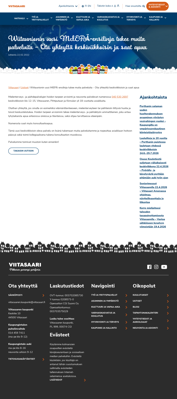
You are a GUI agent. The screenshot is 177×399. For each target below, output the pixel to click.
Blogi (136, 307)
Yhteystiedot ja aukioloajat (142, 320)
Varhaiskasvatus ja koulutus (108, 18)
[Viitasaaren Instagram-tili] (156, 267)
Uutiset (24, 87)
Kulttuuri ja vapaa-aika (83, 18)
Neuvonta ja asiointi (145, 328)
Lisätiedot (56, 380)
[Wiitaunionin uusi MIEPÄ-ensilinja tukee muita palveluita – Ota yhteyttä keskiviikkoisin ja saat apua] (16, 6)
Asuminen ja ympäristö (62, 18)
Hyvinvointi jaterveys (134, 18)
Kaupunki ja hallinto (156, 18)
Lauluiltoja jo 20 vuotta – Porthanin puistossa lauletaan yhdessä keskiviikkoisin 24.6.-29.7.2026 (153, 146)
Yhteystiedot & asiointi (157, 6)
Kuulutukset (140, 295)
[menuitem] (67, 6)
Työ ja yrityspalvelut (40, 18)
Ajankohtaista (66, 6)
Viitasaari (13, 87)
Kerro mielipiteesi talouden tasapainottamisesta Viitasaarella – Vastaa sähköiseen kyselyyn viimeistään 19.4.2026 (153, 217)
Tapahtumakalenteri (145, 313)
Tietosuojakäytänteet (21, 359)
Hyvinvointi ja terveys (105, 322)
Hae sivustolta (133, 6)
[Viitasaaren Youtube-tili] (164, 267)
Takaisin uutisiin (23, 151)
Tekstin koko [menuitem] (108, 6)
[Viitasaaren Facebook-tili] (149, 267)
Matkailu (19, 19)
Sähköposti (15, 295)
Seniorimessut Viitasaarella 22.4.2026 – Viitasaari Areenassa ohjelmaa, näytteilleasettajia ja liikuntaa (153, 193)
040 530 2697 (120, 97)
